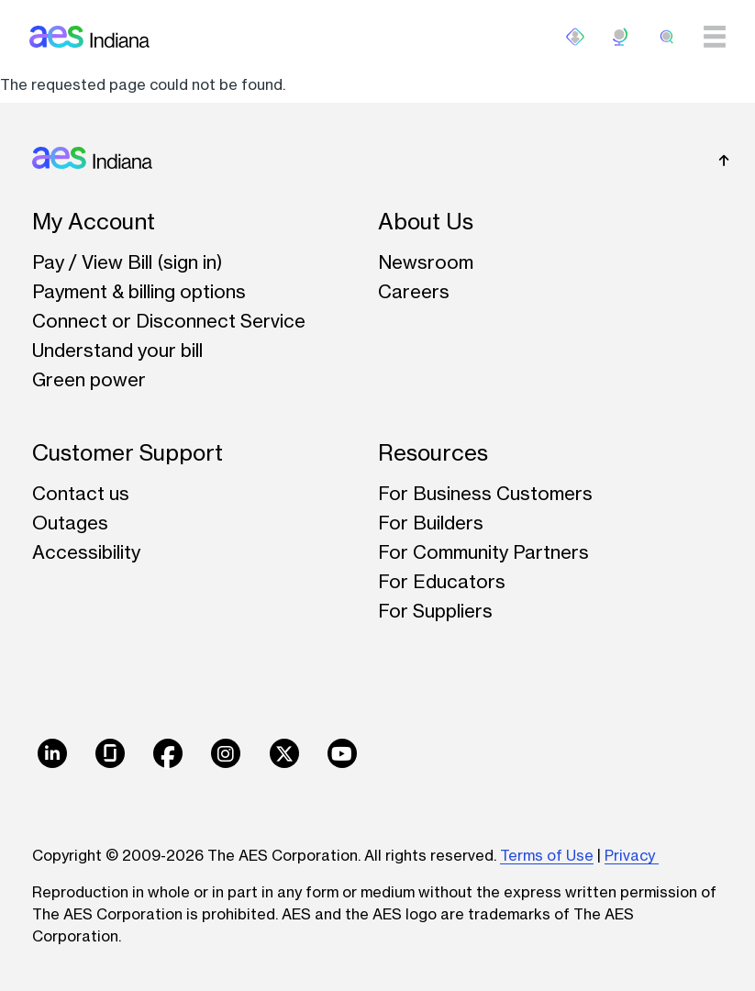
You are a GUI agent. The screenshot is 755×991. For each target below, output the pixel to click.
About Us (425, 221)
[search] (667, 37)
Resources (433, 453)
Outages (70, 522)
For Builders (430, 522)
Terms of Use (547, 855)
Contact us (80, 493)
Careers (414, 291)
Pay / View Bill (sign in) (127, 262)
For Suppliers (435, 610)
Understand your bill (117, 350)
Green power (89, 379)
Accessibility (86, 551)
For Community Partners (483, 551)
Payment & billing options (139, 291)
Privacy (632, 855)
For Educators (441, 581)
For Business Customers (485, 493)
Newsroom (425, 262)
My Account (93, 221)
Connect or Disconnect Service (168, 320)
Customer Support (127, 453)
